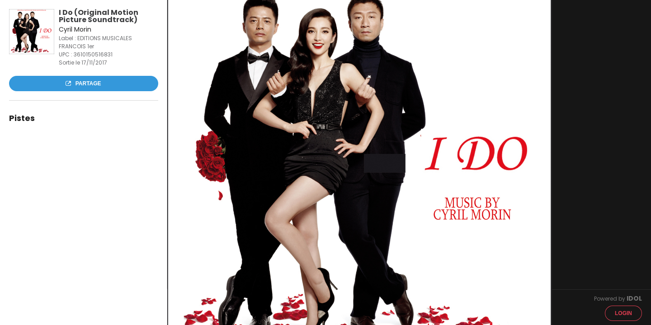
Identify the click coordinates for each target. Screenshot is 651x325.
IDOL (634, 298)
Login (623, 313)
